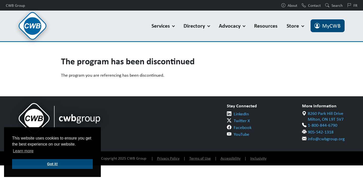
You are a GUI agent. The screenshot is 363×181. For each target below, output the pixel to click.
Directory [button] (195, 25)
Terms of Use (200, 158)
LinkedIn (241, 114)
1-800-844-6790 (322, 125)
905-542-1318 (321, 132)
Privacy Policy (168, 158)
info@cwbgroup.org (326, 139)
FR (352, 5)
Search (334, 5)
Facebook (243, 127)
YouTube (241, 134)
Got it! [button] (52, 164)
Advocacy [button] (230, 25)
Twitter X (242, 121)
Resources (266, 25)
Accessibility (230, 158)
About (289, 5)
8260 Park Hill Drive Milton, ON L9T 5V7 (326, 116)
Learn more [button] (23, 151)
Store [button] (293, 25)
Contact (311, 5)
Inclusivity (258, 158)
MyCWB (327, 25)
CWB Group (15, 5)
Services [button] (161, 25)
